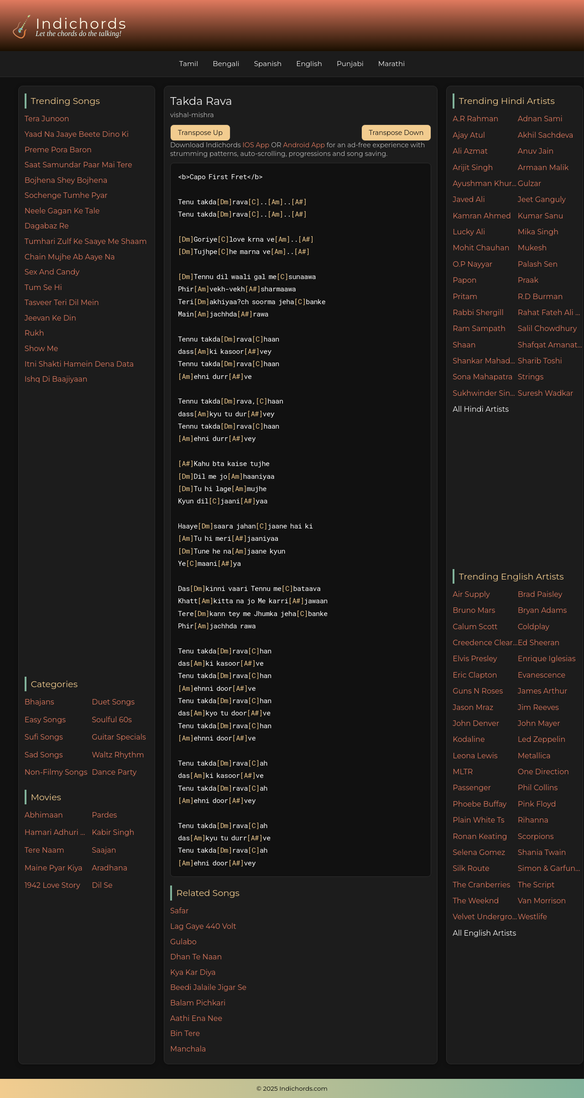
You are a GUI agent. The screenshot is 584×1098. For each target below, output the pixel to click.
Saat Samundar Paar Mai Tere (78, 165)
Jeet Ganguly (542, 199)
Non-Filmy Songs (56, 772)
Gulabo (183, 941)
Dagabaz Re (47, 226)
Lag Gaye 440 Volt (203, 926)
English (309, 63)
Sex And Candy (52, 272)
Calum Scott (475, 626)
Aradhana (109, 868)
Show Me (41, 348)
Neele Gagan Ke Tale (62, 211)
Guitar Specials (119, 737)
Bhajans (39, 702)
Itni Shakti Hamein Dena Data (79, 364)
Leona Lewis (475, 755)
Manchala (188, 1049)
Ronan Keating (480, 836)
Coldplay (533, 626)
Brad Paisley (540, 594)
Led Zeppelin (542, 739)
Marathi (391, 63)
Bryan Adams (542, 610)
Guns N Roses (478, 691)
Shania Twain (542, 852)
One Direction (543, 771)
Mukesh (532, 247)
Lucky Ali (469, 232)
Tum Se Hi (43, 287)
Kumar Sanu (540, 216)
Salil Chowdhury (547, 328)
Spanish (268, 63)
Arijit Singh (473, 167)
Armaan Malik (543, 167)
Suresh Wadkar (546, 393)
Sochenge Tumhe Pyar (66, 195)
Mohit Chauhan (481, 247)
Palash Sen (538, 264)
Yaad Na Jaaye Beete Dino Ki (77, 134)
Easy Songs (45, 719)
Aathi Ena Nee (196, 1018)
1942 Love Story (52, 885)
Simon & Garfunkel (550, 868)
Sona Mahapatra (482, 377)
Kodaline (469, 739)
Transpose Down (396, 133)
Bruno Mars (474, 610)
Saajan (104, 850)
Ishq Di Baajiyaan (56, 379)
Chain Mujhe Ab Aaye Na (70, 257)
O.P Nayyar (472, 264)
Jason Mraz (473, 707)
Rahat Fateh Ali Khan (550, 312)
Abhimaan (44, 815)
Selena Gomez (479, 852)
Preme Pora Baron (58, 149)
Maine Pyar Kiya (54, 868)
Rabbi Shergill (478, 312)
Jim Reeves (538, 707)
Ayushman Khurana (485, 183)
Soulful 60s (112, 719)
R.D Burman (540, 296)
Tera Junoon (47, 118)
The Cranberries (481, 884)
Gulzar (529, 183)
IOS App (256, 145)
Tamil (188, 63)
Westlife (532, 916)
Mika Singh (538, 232)
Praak (528, 280)
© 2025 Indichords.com (292, 1088)
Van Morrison (542, 900)
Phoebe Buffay (479, 804)
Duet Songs (113, 702)
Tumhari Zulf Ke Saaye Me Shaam (86, 241)
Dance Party (114, 772)
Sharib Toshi (540, 361)
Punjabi (350, 63)
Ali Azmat (470, 151)
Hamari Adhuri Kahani (56, 832)
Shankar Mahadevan (485, 361)
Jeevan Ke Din (50, 318)
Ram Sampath (479, 328)
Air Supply (471, 594)
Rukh (34, 333)
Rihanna (533, 820)
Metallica (534, 755)
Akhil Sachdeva (546, 135)
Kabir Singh (113, 832)
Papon (464, 280)
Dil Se (102, 885)
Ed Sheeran (539, 642)
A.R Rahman (475, 118)
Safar (179, 910)
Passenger (472, 787)
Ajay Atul (469, 135)
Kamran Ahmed (482, 216)
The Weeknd (476, 900)
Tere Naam (44, 850)
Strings (531, 377)
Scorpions (536, 836)
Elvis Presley (475, 658)
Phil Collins (538, 787)
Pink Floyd (537, 804)
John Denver (476, 723)
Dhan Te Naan (196, 957)
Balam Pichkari (197, 1003)
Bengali (226, 63)
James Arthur (543, 691)
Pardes (104, 815)
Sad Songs (44, 755)
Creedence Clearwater (485, 642)
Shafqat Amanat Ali (550, 345)
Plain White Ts (478, 820)
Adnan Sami (540, 118)
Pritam (465, 296)
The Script (536, 884)
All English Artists (484, 933)
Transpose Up (200, 133)
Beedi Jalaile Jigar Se (208, 987)
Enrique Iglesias (547, 658)
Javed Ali (469, 199)
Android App (304, 145)
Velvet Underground (485, 916)
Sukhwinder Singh (485, 393)
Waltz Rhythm (118, 755)
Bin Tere (185, 1033)
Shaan (464, 345)
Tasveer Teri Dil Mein (62, 302)
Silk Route (471, 868)
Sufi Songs (44, 737)
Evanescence (542, 675)
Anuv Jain (535, 151)
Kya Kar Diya (193, 972)
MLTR (463, 771)
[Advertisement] (90, 531)
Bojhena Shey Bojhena (66, 180)
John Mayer (539, 723)
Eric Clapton (475, 675)
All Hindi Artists (481, 409)
